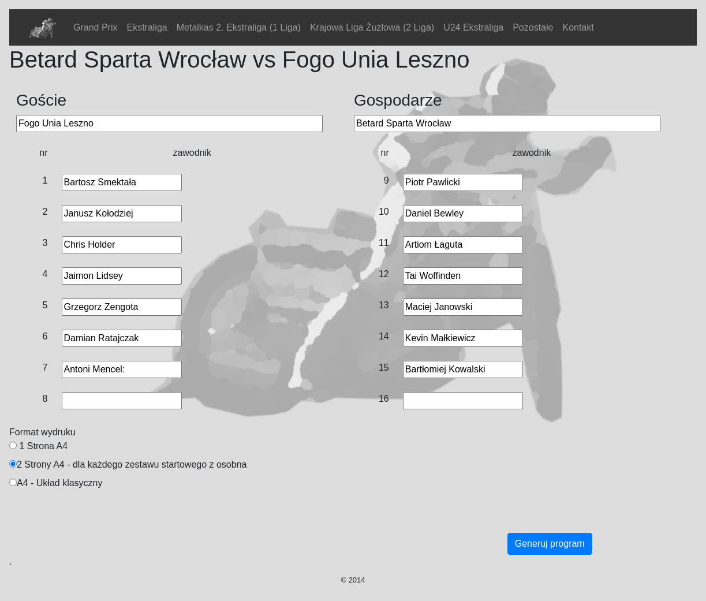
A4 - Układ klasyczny (60, 483)
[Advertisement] (294, 521)
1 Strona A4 (43, 446)
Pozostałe (533, 27)
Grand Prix (95, 27)
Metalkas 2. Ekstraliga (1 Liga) (239, 27)
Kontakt (577, 27)
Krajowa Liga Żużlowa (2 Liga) (372, 27)
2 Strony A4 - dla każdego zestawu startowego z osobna (131, 464)
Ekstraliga (146, 27)
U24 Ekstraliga (473, 27)
